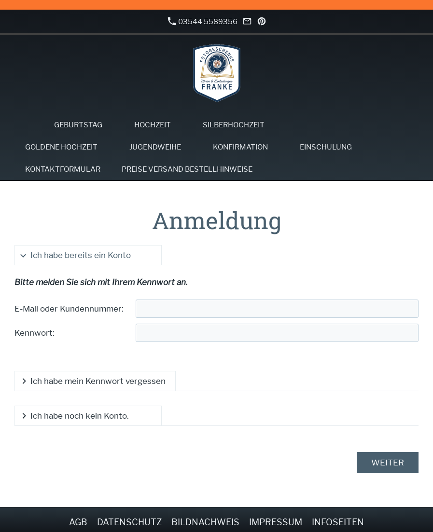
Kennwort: (34, 333)
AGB (78, 522)
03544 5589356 (203, 21)
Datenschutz (129, 522)
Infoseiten (338, 522)
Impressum (275, 522)
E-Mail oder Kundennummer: (69, 309)
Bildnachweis (205, 522)
